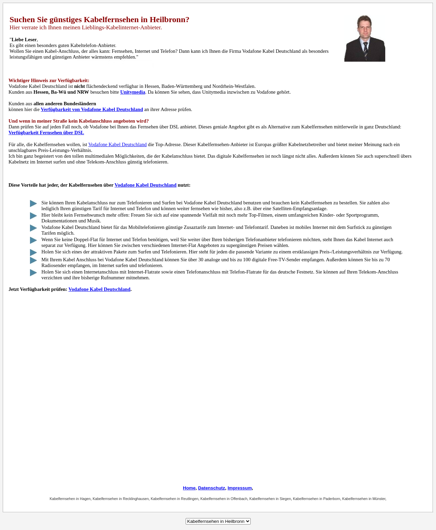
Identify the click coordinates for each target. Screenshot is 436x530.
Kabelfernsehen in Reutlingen (175, 499)
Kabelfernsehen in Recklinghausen (121, 499)
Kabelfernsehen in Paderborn (316, 499)
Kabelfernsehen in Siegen (270, 499)
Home (189, 487)
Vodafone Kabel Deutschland (117, 144)
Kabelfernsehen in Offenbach (223, 499)
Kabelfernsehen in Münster (364, 499)
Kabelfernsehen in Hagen (70, 499)
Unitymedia (132, 92)
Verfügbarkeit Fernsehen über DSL (46, 132)
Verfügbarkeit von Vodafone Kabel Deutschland (92, 109)
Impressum (240, 487)
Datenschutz (211, 487)
